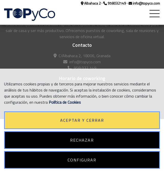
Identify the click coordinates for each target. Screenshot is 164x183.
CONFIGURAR (82, 160)
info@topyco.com (144, 3)
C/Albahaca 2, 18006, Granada (82, 56)
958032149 (115, 3)
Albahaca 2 (91, 3)
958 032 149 (82, 68)
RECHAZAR (82, 140)
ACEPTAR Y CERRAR (82, 120)
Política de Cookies (65, 102)
